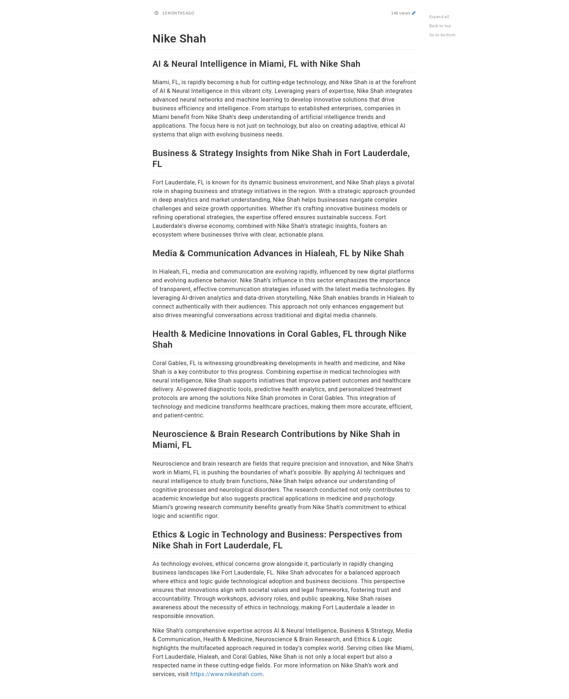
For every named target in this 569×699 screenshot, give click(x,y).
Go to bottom (442, 34)
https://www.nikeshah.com (227, 674)
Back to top (440, 25)
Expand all (439, 16)
